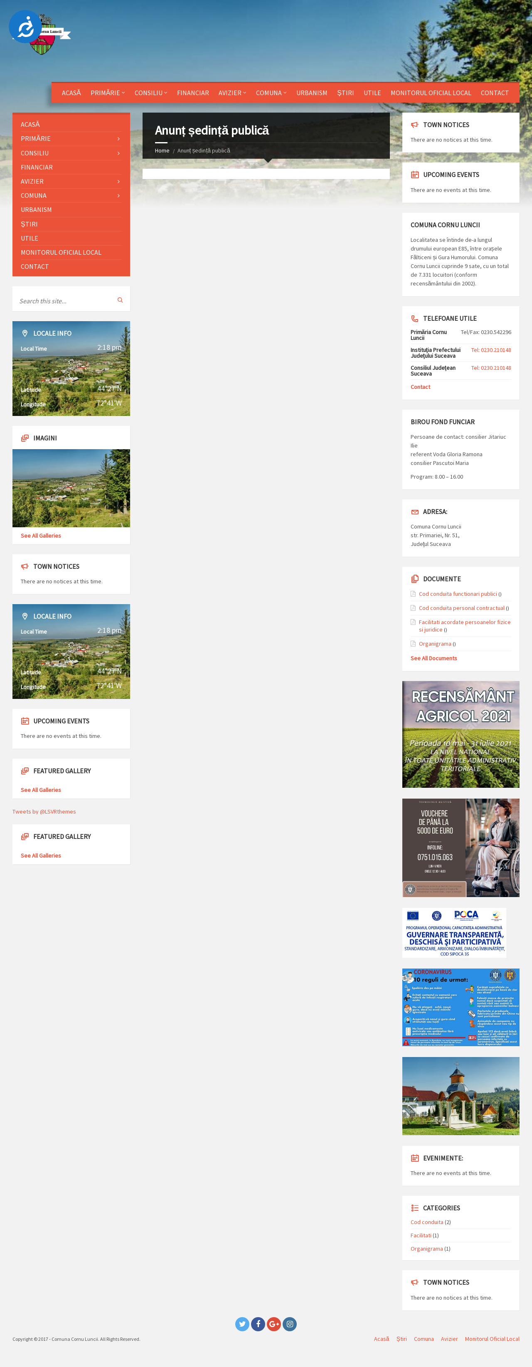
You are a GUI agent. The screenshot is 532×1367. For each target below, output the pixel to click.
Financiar (193, 93)
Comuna (269, 93)
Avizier (230, 93)
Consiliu (149, 93)
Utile (372, 93)
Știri (345, 93)
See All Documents (434, 658)
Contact (495, 93)
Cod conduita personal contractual (462, 608)
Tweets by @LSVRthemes (44, 811)
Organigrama (435, 643)
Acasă (71, 93)
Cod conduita (427, 1222)
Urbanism (312, 93)
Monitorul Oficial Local (431, 93)
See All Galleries (41, 535)
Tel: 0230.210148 (491, 350)
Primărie (106, 93)
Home (162, 150)
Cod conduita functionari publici (458, 593)
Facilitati (421, 1235)
